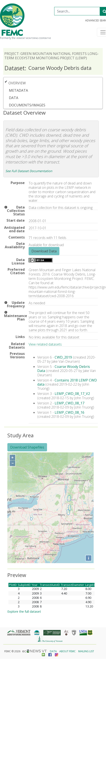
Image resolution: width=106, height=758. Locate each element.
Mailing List (86, 651)
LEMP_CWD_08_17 (69, 403)
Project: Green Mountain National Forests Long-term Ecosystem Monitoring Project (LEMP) (51, 55)
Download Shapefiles (27, 447)
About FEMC (67, 651)
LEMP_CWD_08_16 (69, 412)
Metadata (18, 90)
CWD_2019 (63, 357)
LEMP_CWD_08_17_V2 (72, 393)
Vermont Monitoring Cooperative (33, 38)
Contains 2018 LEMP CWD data (67, 382)
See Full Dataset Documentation (28, 171)
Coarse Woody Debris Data (63, 368)
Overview (17, 83)
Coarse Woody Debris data (47, 68)
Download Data (44, 251)
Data (13, 97)
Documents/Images (27, 105)
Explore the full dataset (24, 611)
